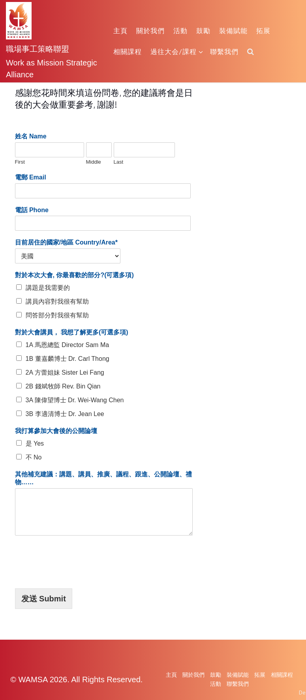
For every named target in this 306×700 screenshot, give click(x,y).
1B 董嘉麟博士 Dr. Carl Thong (67, 358)
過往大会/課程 (176, 51)
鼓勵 (203, 30)
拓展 (263, 30)
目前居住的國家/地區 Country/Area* (66, 242)
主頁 (120, 30)
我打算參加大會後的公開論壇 (56, 430)
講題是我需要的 (48, 287)
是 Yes (35, 443)
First (20, 162)
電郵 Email (30, 177)
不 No (34, 457)
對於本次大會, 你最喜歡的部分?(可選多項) (74, 275)
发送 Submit (43, 598)
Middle (93, 162)
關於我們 (150, 30)
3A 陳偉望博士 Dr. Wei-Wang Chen (75, 400)
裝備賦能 (233, 30)
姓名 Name (31, 136)
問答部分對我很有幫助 (57, 315)
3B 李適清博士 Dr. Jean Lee (65, 414)
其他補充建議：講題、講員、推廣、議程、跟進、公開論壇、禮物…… (103, 478)
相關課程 (127, 51)
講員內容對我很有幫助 (57, 301)
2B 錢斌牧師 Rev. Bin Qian (63, 386)
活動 (180, 30)
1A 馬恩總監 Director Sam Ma (67, 345)
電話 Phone (32, 210)
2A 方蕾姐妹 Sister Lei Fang (65, 372)
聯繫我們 (224, 51)
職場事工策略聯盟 (37, 48)
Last (119, 162)
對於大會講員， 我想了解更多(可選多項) (71, 332)
